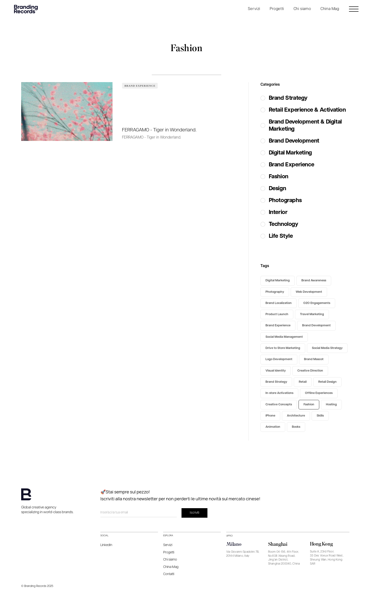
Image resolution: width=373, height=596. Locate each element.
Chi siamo (302, 9)
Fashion (309, 404)
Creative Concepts (278, 404)
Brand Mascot (314, 359)
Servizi (254, 9)
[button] (254, 9)
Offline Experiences (319, 393)
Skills (320, 415)
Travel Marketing (312, 314)
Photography (274, 291)
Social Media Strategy (327, 348)
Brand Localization (278, 303)
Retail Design (327, 381)
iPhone (270, 415)
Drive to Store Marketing (282, 348)
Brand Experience (139, 85)
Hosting (331, 404)
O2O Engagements (316, 303)
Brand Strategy (276, 381)
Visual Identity (275, 370)
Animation (272, 426)
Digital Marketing (277, 280)
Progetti (277, 9)
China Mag (329, 9)
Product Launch (276, 314)
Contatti (168, 574)
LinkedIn (106, 545)
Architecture (296, 415)
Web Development (309, 291)
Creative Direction (310, 370)
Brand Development (316, 325)
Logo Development (278, 359)
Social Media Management (284, 336)
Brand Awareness (313, 280)
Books (296, 426)
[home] (27, 9)
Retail (303, 381)
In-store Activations (279, 393)
